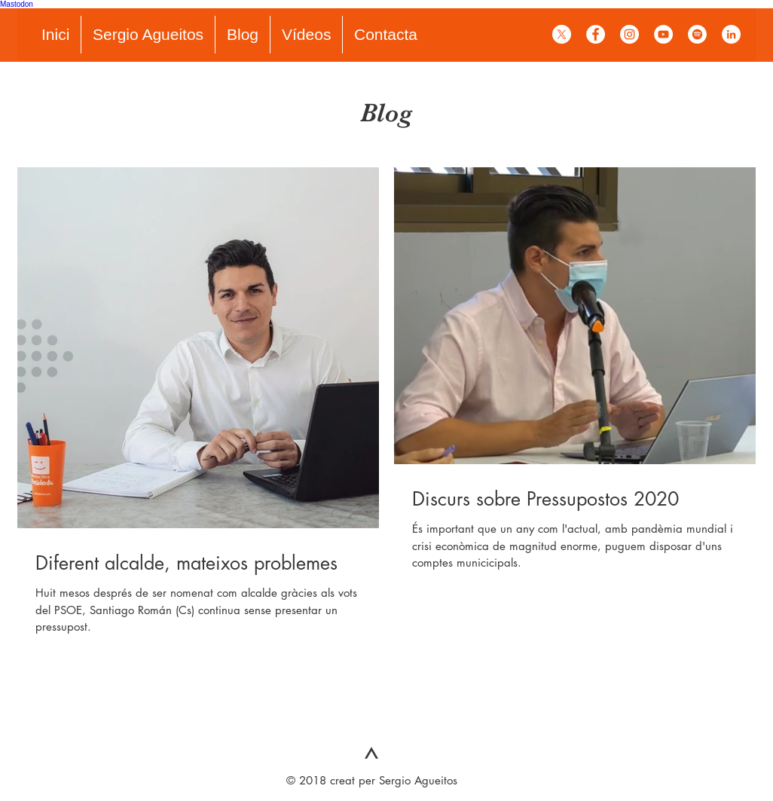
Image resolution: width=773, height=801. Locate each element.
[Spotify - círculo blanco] (697, 34)
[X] (561, 34)
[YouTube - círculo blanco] (663, 34)
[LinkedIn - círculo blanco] (731, 34)
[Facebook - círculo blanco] (595, 34)
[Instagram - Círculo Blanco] (629, 34)
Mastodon (16, 4)
